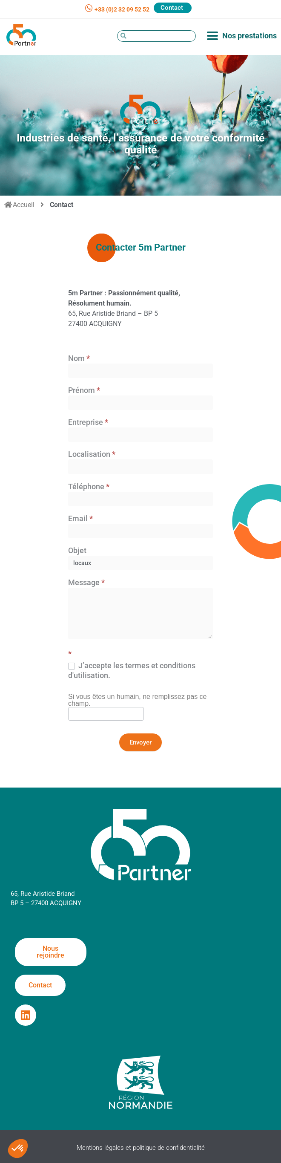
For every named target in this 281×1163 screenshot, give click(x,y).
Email (80, 519)
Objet (77, 551)
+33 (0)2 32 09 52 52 (122, 9)
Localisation (91, 454)
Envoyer (140, 742)
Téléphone (88, 487)
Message (86, 583)
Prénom (84, 391)
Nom (79, 359)
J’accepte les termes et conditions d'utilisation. (131, 670)
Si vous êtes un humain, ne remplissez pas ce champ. (137, 700)
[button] (18, 1148)
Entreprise (88, 422)
